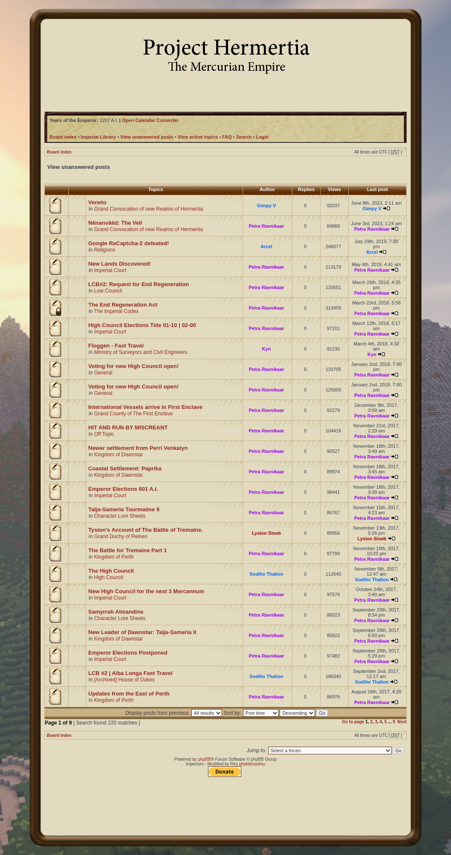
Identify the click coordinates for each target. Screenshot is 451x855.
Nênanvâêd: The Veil (115, 223)
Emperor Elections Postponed (128, 652)
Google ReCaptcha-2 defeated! (128, 243)
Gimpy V (266, 205)
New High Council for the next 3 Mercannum (146, 591)
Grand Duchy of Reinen (120, 536)
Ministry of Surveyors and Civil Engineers (141, 352)
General (103, 373)
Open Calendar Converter (150, 120)
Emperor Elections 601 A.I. (123, 489)
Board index (59, 152)
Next (402, 721)
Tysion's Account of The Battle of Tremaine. (145, 530)
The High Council (111, 571)
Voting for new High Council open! (133, 366)
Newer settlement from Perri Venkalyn (138, 448)
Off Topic (104, 434)
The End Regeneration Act (122, 304)
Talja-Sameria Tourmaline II (123, 509)
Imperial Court (110, 270)
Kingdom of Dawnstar (118, 455)
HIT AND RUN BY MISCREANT (128, 427)
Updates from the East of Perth (129, 693)
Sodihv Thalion (266, 574)
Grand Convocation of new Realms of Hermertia (148, 209)
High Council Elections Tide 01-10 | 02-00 (142, 325)
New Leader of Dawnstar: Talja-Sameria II (142, 632)
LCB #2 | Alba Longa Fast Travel (130, 673)
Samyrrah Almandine (116, 612)
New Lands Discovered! (119, 264)
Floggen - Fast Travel (116, 345)
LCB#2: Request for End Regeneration (138, 284)
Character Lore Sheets (120, 516)
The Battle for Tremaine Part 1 (127, 550)
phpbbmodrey (252, 764)
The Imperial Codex (116, 311)
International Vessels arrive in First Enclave (145, 407)
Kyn (266, 348)
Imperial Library (98, 136)
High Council (108, 577)
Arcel (266, 246)
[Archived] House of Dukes (124, 680)
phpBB (204, 759)
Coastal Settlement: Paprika (125, 468)
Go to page (353, 721)
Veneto (97, 202)
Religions (104, 250)
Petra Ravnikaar (266, 226)
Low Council (108, 291)
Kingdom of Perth (114, 557)
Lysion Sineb (266, 533)
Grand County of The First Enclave (133, 414)
